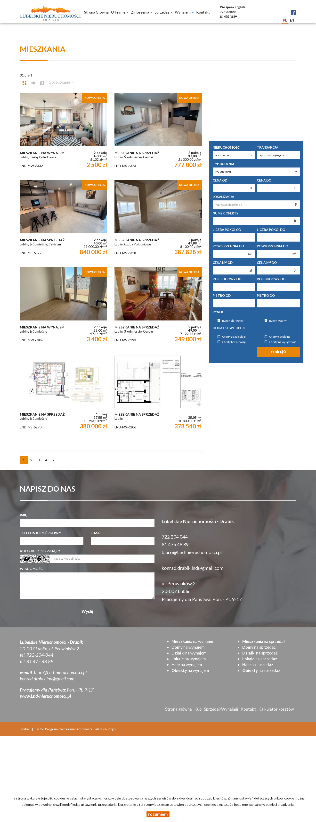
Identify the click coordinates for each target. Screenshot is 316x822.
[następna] (53, 460)
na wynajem (192, 641)
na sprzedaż (263, 641)
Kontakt (203, 12)
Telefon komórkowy (40, 533)
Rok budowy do (271, 279)
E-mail (96, 533)
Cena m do (267, 262)
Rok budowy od (227, 279)
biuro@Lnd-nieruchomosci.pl (192, 552)
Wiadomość (31, 569)
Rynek (218, 312)
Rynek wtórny (276, 320)
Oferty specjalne (278, 336)
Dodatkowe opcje (229, 328)
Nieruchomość (226, 147)
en (292, 20)
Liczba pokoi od (227, 230)
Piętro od (222, 295)
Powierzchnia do (272, 246)
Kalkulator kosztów (276, 709)
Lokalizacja (223, 197)
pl (285, 20)
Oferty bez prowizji (232, 341)
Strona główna (96, 12)
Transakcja (267, 147)
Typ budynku (224, 164)
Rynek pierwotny (230, 320)
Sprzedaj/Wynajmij (221, 709)
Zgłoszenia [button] (141, 12)
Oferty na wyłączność (280, 341)
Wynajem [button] (184, 12)
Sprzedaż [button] (163, 12)
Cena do (264, 180)
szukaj (278, 351)
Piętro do (266, 295)
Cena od (220, 180)
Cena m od (223, 262)
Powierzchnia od (228, 246)
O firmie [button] (120, 12)
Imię (23, 515)
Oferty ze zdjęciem (232, 336)
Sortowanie (61, 82)
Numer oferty (225, 213)
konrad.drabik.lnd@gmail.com (192, 568)
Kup (198, 709)
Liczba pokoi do (271, 230)
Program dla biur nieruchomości (69, 729)
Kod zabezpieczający (40, 551)
